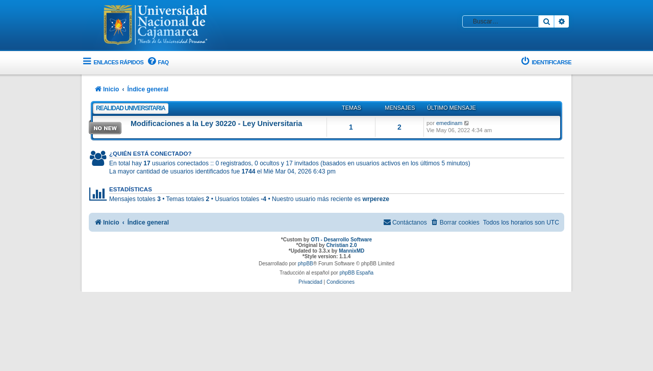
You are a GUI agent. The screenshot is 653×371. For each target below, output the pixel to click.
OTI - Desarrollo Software (341, 239)
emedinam (449, 123)
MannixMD (351, 251)
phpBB (305, 263)
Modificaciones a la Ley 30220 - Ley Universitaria (216, 123)
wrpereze (376, 199)
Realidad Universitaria (130, 108)
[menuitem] (157, 62)
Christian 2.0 (341, 245)
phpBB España (356, 273)
